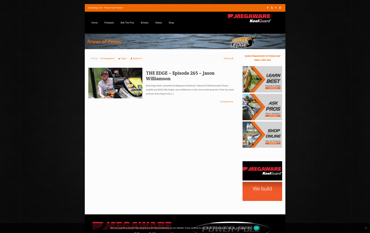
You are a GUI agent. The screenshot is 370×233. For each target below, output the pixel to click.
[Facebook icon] (268, 7)
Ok (256, 228)
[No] (366, 228)
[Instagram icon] (280, 7)
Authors (136, 58)
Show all (228, 58)
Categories (107, 58)
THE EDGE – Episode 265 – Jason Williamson (180, 75)
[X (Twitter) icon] (272, 7)
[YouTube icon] (276, 7)
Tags (122, 58)
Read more (228, 101)
